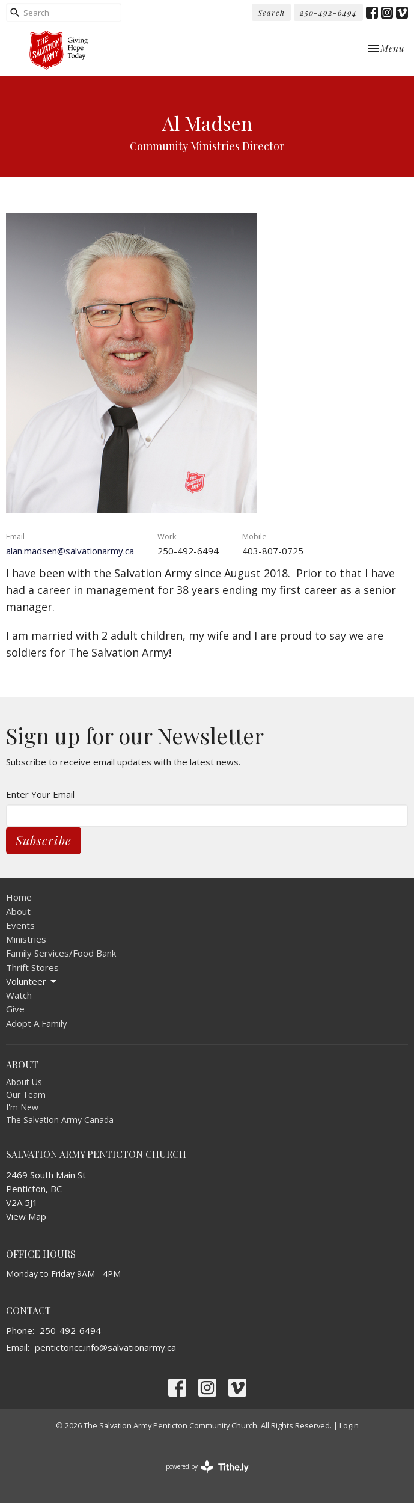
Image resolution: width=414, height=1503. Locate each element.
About (18, 911)
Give (15, 1009)
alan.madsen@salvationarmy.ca (70, 551)
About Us (24, 1082)
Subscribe (44, 840)
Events (20, 925)
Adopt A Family (36, 1023)
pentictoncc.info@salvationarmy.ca (105, 1347)
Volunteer (32, 981)
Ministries (26, 939)
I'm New (22, 1107)
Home (19, 897)
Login (349, 1425)
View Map (26, 1216)
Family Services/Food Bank (61, 953)
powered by (207, 1466)
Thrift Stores (32, 967)
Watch (19, 995)
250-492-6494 (328, 12)
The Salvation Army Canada (60, 1119)
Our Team (26, 1094)
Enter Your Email (40, 794)
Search (271, 12)
